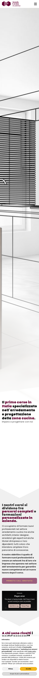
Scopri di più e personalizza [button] (19, 674)
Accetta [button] (28, 669)
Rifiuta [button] (10, 669)
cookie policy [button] (32, 651)
